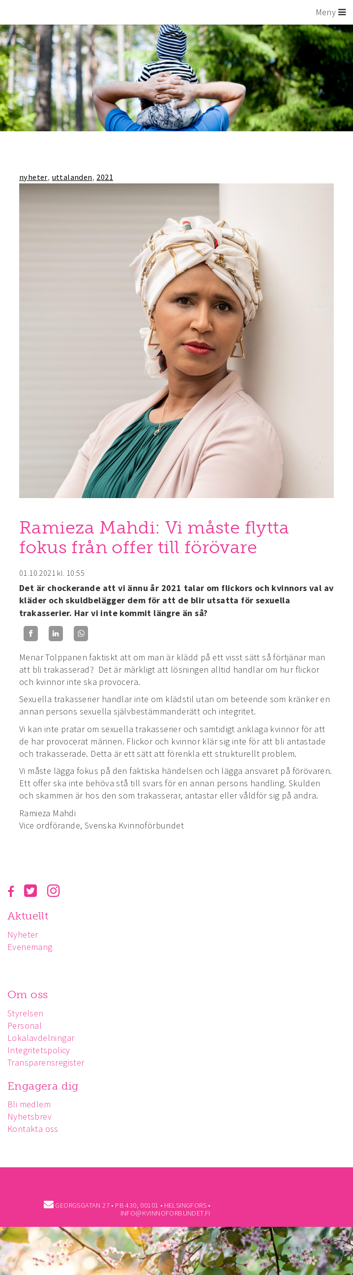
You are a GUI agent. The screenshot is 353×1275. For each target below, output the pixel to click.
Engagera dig (43, 1086)
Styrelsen (25, 1013)
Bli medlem (29, 1104)
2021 (104, 177)
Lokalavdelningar (40, 1037)
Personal (24, 1025)
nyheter (33, 177)
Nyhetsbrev (29, 1116)
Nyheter (22, 934)
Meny (331, 12)
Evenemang (30, 946)
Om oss (27, 994)
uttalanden (72, 177)
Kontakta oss (33, 1128)
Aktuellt (27, 915)
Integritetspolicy (38, 1050)
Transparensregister (46, 1062)
